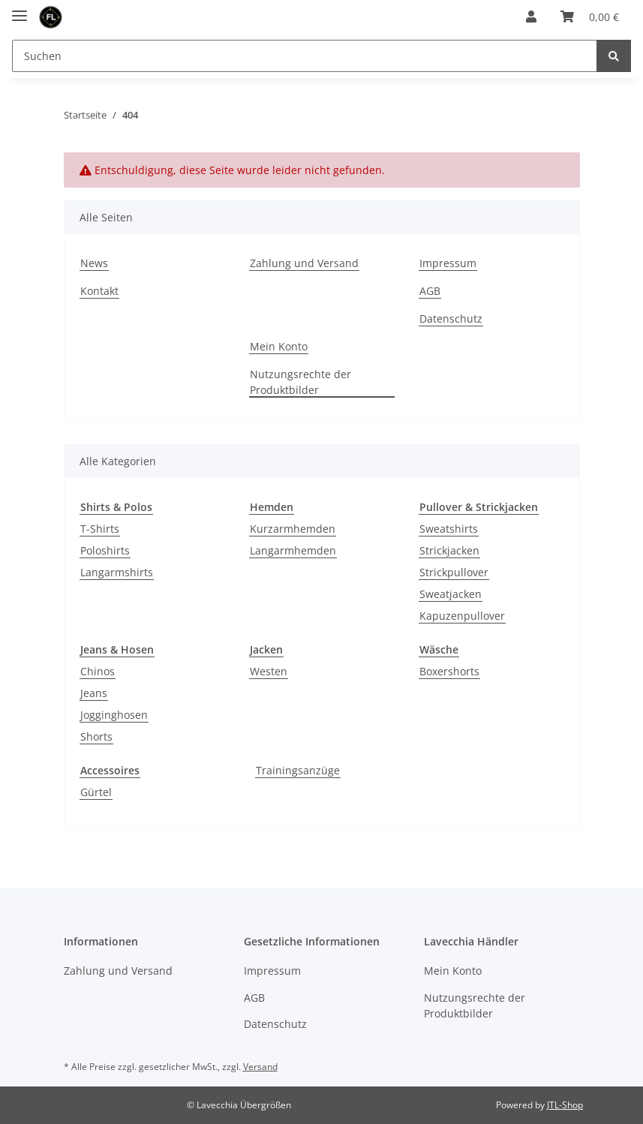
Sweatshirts (448, 528)
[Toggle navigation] (19, 9)
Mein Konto (279, 346)
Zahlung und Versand (304, 263)
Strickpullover (453, 572)
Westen (268, 671)
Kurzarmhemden (292, 528)
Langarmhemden (293, 550)
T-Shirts (99, 528)
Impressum (447, 263)
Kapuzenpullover (462, 616)
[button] (531, 17)
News (94, 263)
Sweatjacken (450, 594)
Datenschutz (450, 318)
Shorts (96, 736)
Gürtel (96, 792)
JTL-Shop (565, 1104)
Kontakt (99, 291)
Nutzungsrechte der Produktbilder (300, 382)
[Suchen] (304, 56)
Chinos (97, 671)
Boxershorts (449, 671)
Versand (260, 1066)
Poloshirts (105, 550)
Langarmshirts (116, 572)
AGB (429, 291)
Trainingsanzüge (298, 770)
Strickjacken (449, 550)
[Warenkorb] (589, 17)
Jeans (93, 693)
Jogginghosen (114, 715)
